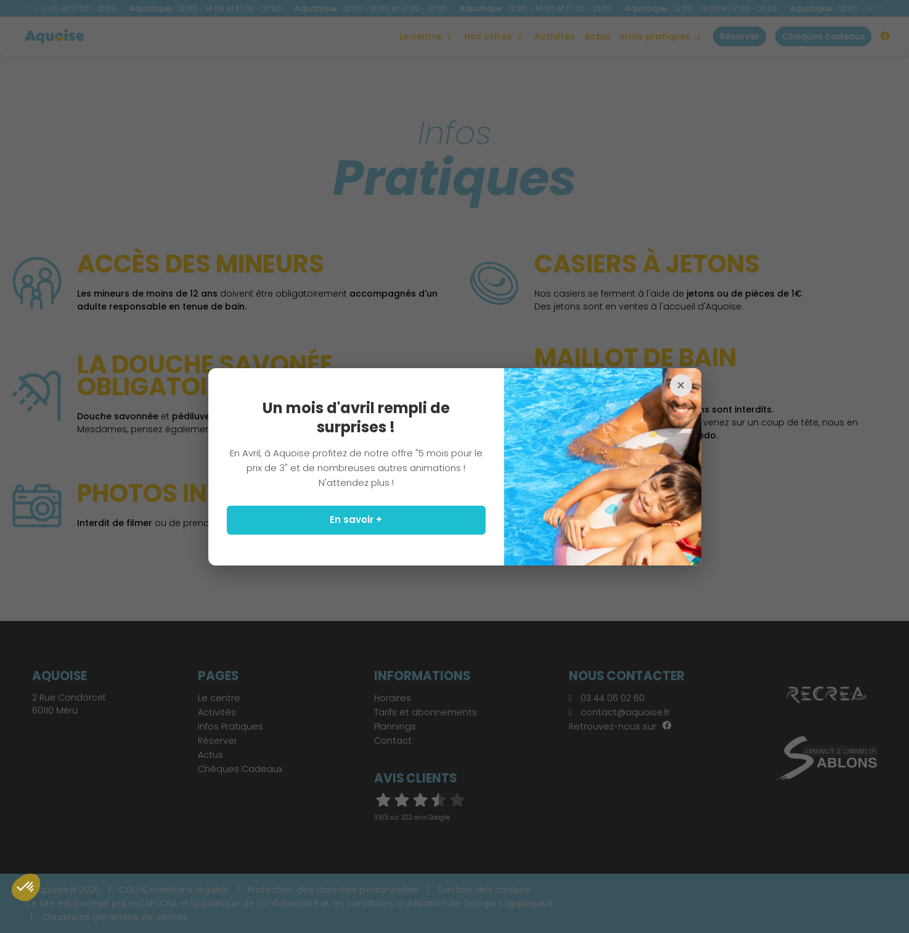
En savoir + (356, 519)
